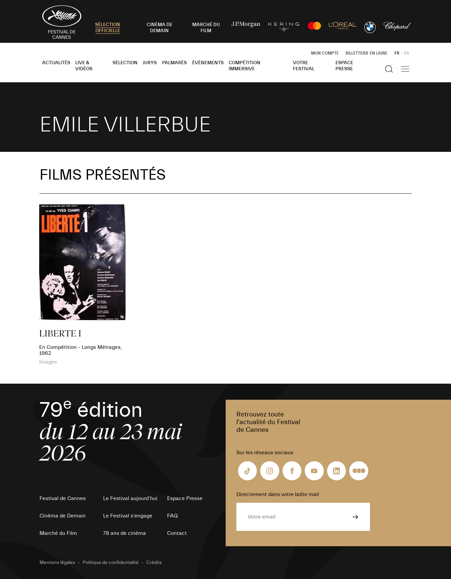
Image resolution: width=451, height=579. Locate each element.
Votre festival (303, 66)
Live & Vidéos (83, 66)
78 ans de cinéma (124, 533)
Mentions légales (57, 562)
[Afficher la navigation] (405, 69)
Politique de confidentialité (111, 562)
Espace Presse (344, 66)
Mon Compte (325, 53)
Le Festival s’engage (127, 516)
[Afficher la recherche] (389, 69)
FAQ (172, 516)
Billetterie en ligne (366, 53)
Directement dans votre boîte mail (277, 494)
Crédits (154, 562)
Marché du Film (58, 533)
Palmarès (174, 63)
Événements (208, 63)
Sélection (125, 63)
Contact (177, 533)
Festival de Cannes (63, 498)
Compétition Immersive (244, 66)
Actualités (56, 63)
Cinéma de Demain (63, 516)
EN (406, 53)
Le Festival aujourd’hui (130, 498)
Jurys (150, 63)
